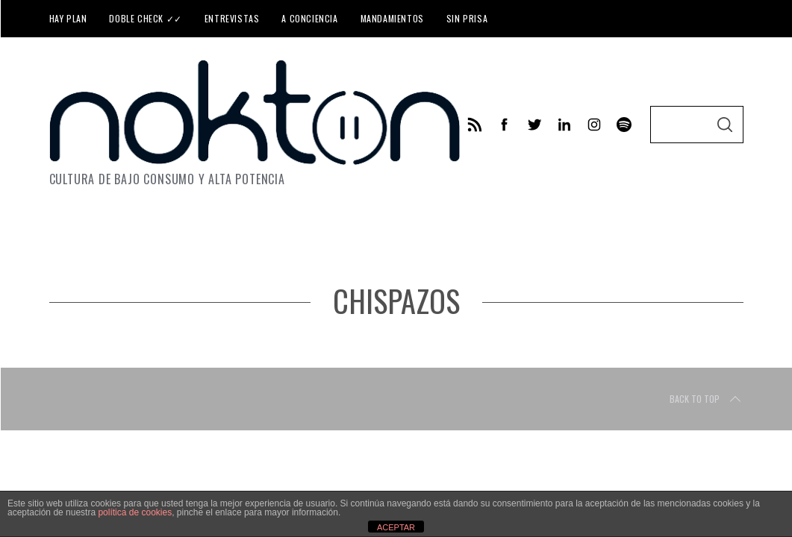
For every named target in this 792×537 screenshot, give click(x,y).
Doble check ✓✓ (145, 18)
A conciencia (309, 18)
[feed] (475, 124)
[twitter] (534, 124)
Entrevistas (232, 18)
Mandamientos (392, 18)
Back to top (706, 399)
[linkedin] (564, 124)
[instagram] (594, 124)
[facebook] (505, 124)
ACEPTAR (396, 527)
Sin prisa (466, 18)
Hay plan (68, 18)
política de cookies (135, 512)
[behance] (624, 124)
